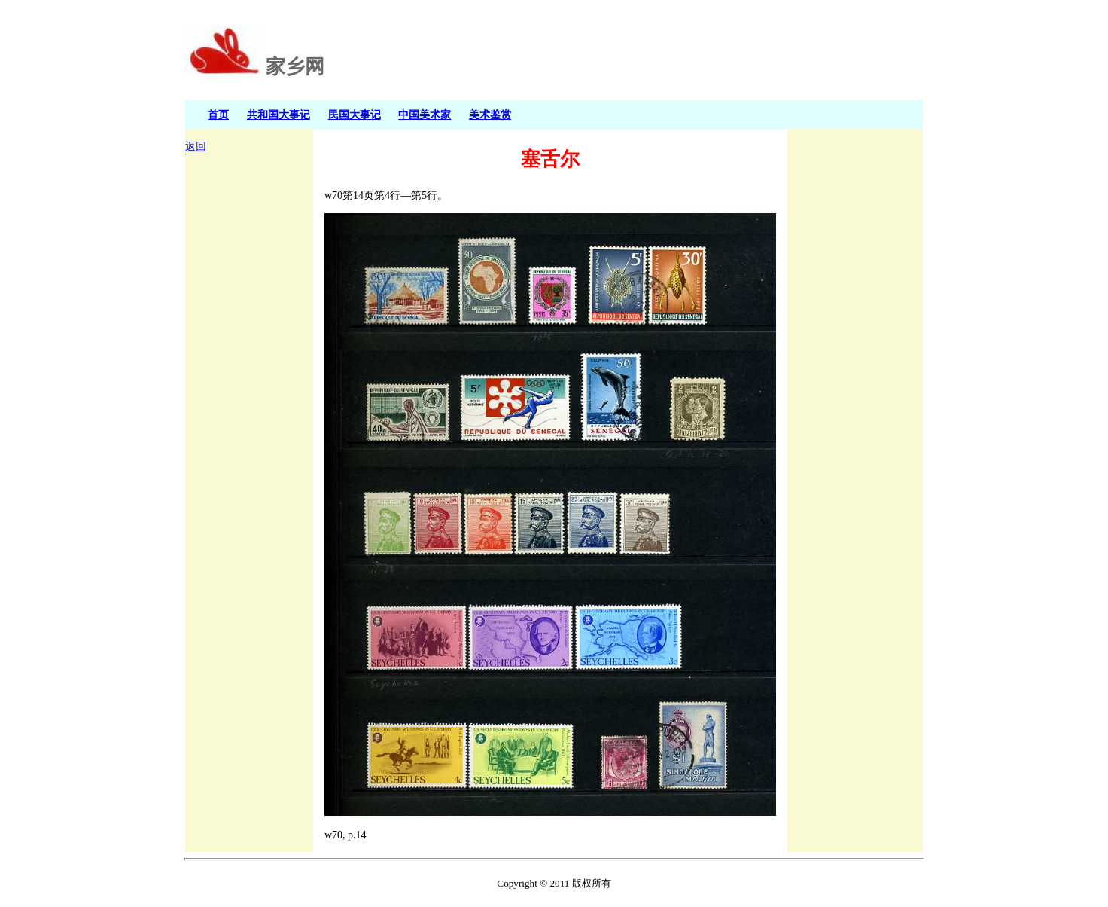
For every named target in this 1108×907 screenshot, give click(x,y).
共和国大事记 (278, 114)
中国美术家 (424, 114)
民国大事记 (354, 114)
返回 (195, 146)
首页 (218, 114)
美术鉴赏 (490, 114)
